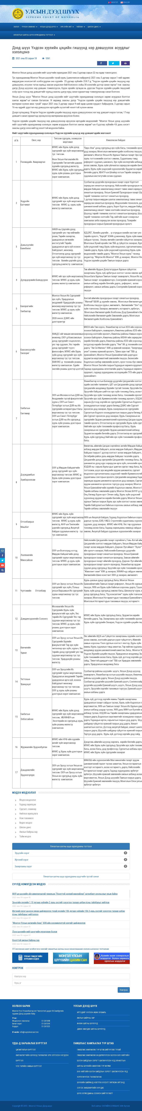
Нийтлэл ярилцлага (28, 813)
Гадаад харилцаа (27, 804)
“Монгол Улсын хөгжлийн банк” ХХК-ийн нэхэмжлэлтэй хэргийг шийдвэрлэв (48, 923)
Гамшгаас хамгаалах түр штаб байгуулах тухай (99, 1050)
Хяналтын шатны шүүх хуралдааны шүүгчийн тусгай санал (71, 876)
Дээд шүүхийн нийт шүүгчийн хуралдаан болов (34, 931)
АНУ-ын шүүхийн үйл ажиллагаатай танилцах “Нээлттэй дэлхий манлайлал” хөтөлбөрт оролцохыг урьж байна (65, 893)
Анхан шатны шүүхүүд (87, 1023)
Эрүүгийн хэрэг (22, 853)
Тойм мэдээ (25, 836)
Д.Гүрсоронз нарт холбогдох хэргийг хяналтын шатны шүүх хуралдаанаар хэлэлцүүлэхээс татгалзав (60, 949)
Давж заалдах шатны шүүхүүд (91, 1029)
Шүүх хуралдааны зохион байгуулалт (95, 1093)
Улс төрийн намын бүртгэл (29, 1066)
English (125, 2)
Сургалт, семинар (27, 809)
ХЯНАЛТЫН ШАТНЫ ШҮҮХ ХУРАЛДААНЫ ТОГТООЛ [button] (34, 35)
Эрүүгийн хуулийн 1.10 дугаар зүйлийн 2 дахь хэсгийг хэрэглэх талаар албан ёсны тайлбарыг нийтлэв (60, 902)
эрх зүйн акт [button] (67, 27)
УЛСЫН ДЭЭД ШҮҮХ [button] (49, 27)
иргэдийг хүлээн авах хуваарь (91, 1012)
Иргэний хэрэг (21, 859)
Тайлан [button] (80, 27)
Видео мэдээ (25, 822)
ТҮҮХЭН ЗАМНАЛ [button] (29, 27)
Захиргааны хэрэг (23, 866)
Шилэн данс (25, 827)
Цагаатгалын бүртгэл (26, 1050)
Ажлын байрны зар (28, 832)
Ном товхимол (26, 818)
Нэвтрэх (124, 990)
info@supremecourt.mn (29, 1032)
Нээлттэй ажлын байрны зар (25, 940)
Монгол (113, 2)
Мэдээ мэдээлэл (27, 800)
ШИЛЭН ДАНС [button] (94, 27)
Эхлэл (16, 27)
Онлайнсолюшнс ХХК (112, 1106)
